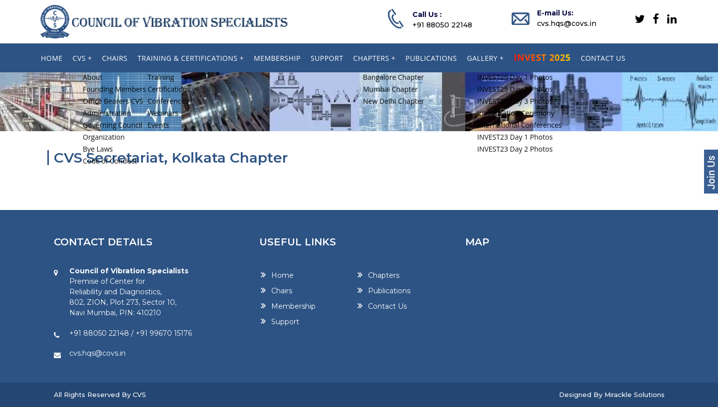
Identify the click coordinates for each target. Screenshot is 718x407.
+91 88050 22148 (442, 24)
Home (282, 275)
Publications (389, 290)
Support (285, 321)
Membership (293, 306)
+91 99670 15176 (164, 333)
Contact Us (387, 306)
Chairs (281, 290)
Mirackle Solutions (634, 395)
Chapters (383, 275)
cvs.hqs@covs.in (566, 23)
